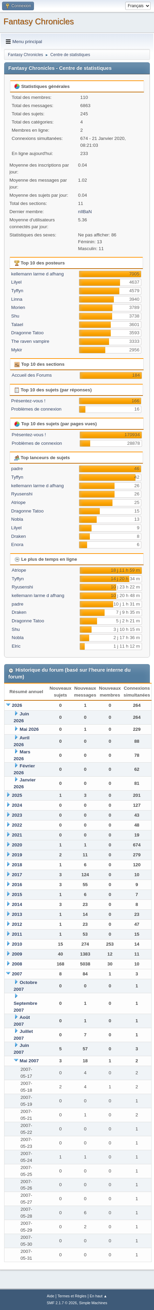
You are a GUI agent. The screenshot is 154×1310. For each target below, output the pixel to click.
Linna (17, 299)
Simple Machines (93, 1303)
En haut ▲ (98, 1296)
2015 (17, 894)
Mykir (16, 349)
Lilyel (16, 282)
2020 (17, 844)
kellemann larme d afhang (37, 273)
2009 (17, 954)
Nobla (17, 519)
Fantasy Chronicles (38, 21)
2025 (17, 795)
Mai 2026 (29, 729)
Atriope (18, 502)
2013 (17, 914)
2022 (17, 825)
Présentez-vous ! (28, 400)
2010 (17, 944)
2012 (17, 924)
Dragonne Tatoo (27, 332)
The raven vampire (30, 341)
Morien (18, 307)
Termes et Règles (72, 1296)
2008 (17, 964)
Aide (51, 1296)
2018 (17, 864)
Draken (18, 536)
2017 (17, 874)
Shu (15, 316)
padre (17, 468)
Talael (17, 324)
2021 (17, 835)
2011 (17, 934)
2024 (17, 805)
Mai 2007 (29, 1060)
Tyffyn (17, 290)
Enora (17, 544)
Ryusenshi (22, 493)
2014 (17, 904)
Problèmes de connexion (36, 409)
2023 (17, 815)
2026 (17, 705)
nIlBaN (85, 211)
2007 (17, 973)
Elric (16, 646)
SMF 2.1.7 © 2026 (62, 1303)
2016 (17, 884)
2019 (17, 854)
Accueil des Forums (32, 375)
